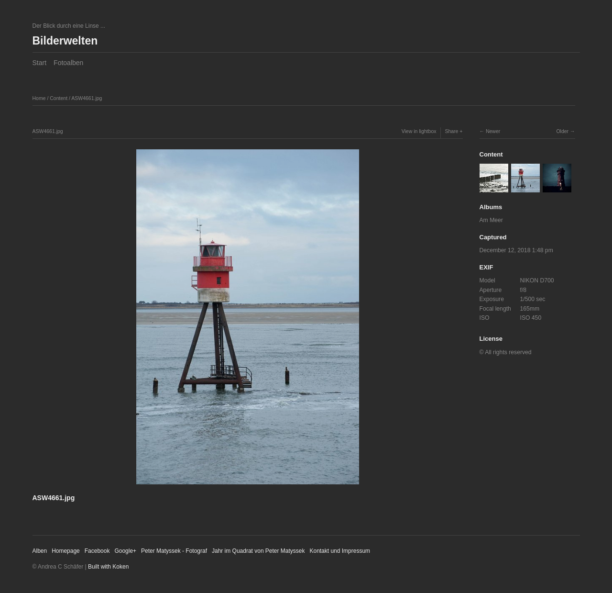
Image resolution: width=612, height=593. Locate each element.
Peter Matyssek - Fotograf (174, 551)
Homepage (66, 551)
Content (58, 98)
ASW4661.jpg (86, 98)
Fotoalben (68, 63)
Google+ (125, 551)
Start (40, 63)
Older (562, 131)
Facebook (97, 551)
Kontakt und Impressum (339, 551)
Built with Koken (108, 566)
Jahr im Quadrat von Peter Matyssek (258, 551)
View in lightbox (419, 131)
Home (39, 98)
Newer (493, 131)
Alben (40, 551)
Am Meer (491, 220)
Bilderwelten (65, 40)
